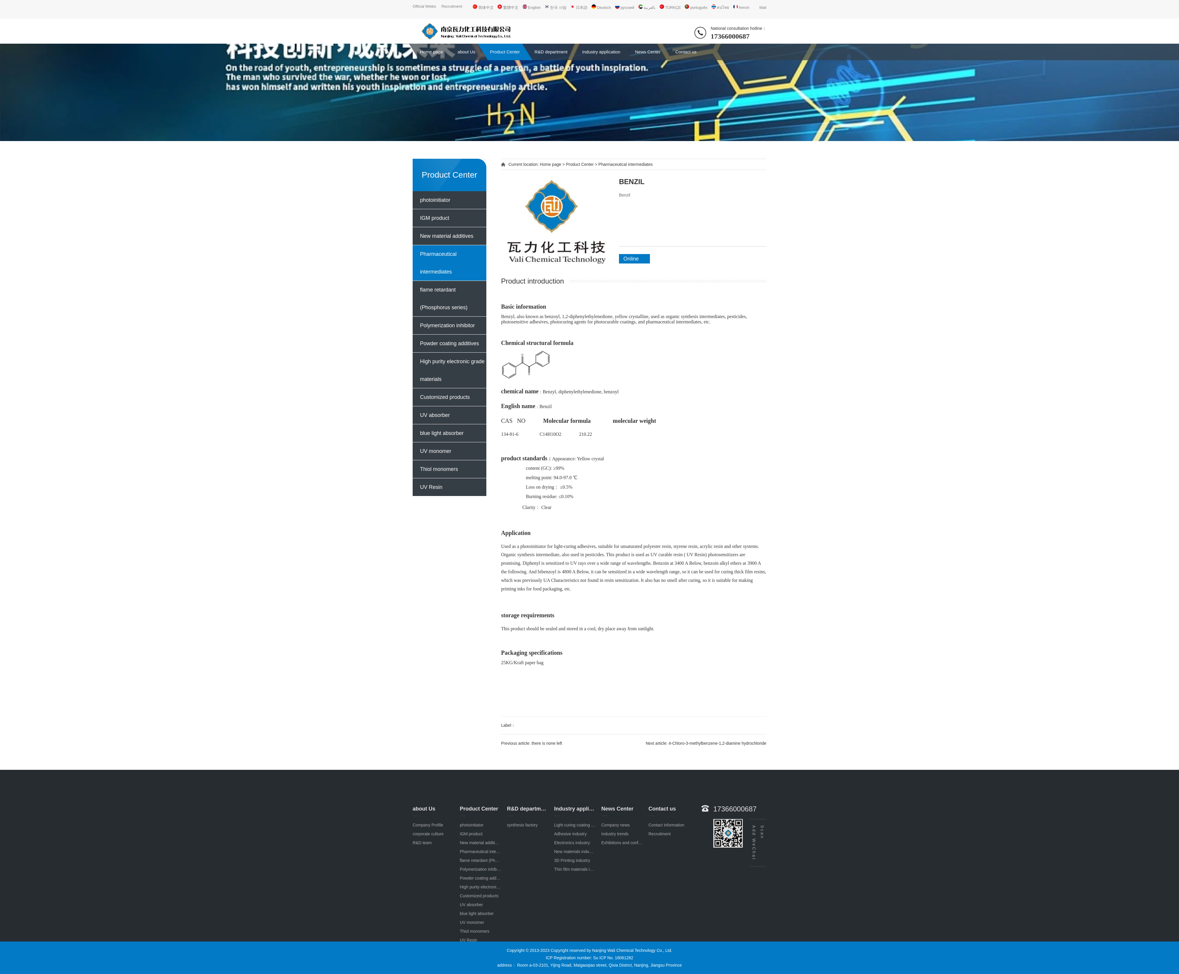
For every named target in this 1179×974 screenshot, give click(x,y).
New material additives (446, 236)
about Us (466, 51)
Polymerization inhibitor (447, 325)
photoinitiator (435, 200)
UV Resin (431, 487)
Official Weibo (424, 6)
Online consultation (636, 259)
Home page (431, 51)
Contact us (685, 51)
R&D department (551, 51)
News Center (648, 51)
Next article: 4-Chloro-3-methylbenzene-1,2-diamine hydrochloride (706, 743)
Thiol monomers (439, 469)
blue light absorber (442, 433)
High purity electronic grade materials (452, 370)
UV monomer (435, 451)
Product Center (505, 51)
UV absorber (435, 415)
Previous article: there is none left (531, 743)
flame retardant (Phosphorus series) (443, 298)
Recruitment (452, 6)
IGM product (434, 218)
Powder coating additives (449, 343)
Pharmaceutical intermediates (438, 263)
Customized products (445, 397)
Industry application (601, 51)
